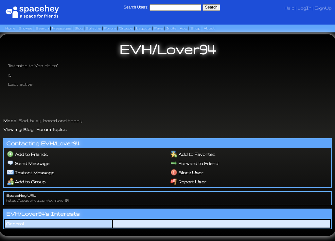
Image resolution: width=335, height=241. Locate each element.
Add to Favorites (193, 154)
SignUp (323, 8)
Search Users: (136, 7)
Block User (186, 172)
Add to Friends (27, 154)
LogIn (304, 8)
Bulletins (93, 28)
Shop (195, 28)
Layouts (143, 28)
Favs (158, 28)
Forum (110, 28)
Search (211, 7)
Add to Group (26, 181)
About (209, 28)
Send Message (28, 163)
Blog (79, 28)
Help (289, 8)
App (183, 28)
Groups (126, 28)
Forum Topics (51, 129)
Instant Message (31, 172)
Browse (25, 28)
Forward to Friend (194, 163)
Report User (188, 181)
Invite (171, 28)
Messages (61, 28)
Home (10, 28)
